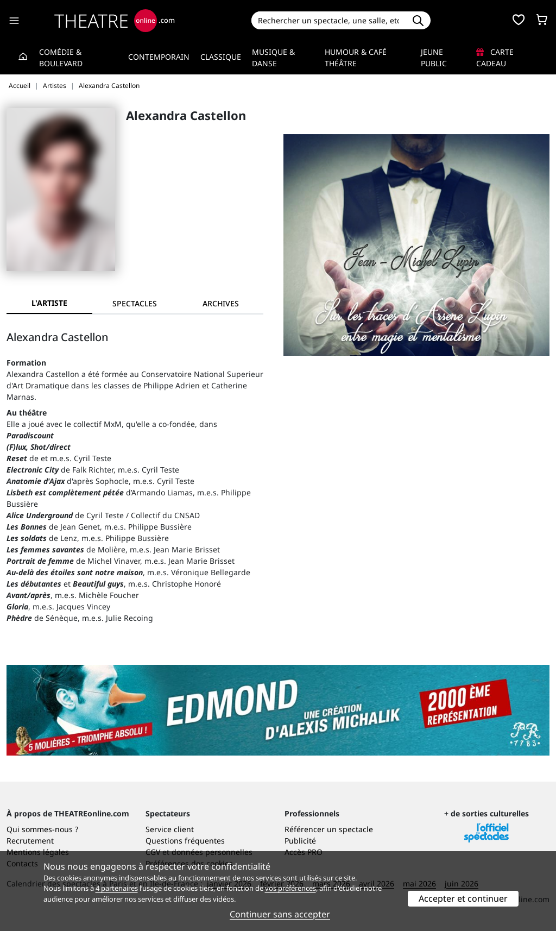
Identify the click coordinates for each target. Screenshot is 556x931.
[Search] (328, 20)
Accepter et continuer (463, 898)
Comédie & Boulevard (61, 57)
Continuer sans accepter (280, 914)
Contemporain (158, 57)
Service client (170, 829)
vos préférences (290, 888)
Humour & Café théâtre (356, 57)
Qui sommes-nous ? (42, 829)
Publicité (300, 840)
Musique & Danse (273, 57)
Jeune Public (434, 57)
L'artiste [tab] (49, 303)
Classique (220, 57)
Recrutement (30, 840)
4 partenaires (117, 888)
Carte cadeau (495, 57)
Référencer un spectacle (329, 829)
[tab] (135, 303)
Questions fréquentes (185, 840)
